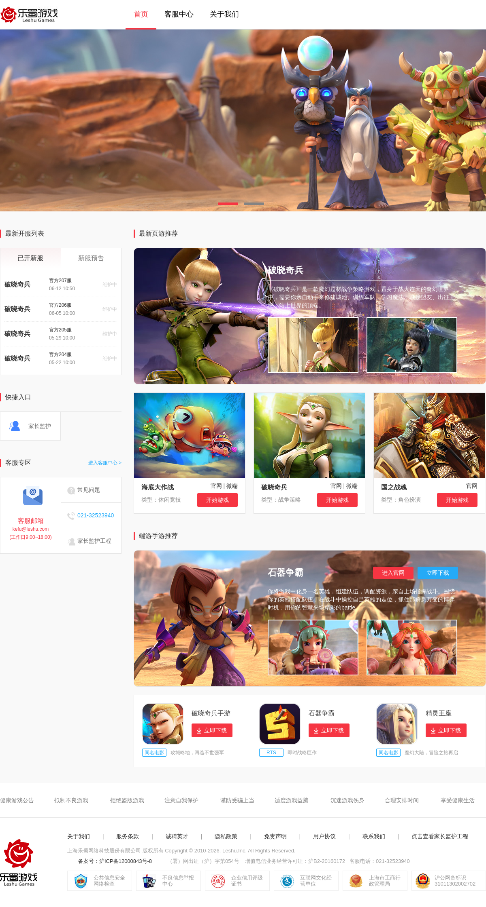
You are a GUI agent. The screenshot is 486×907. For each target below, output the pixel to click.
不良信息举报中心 (178, 881)
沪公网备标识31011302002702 (455, 881)
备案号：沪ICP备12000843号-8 (115, 861)
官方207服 (60, 280)
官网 (216, 486)
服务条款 (127, 836)
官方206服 (60, 305)
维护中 (109, 284)
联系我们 (373, 836)
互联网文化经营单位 (316, 881)
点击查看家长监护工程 (439, 836)
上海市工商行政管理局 (385, 881)
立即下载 (437, 573)
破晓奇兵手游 (211, 713)
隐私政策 (226, 836)
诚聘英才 (177, 836)
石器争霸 (322, 713)
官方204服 (60, 354)
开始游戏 (217, 500)
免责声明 (275, 836)
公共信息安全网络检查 (109, 881)
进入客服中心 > (105, 463)
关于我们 (224, 14)
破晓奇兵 (17, 284)
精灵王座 (439, 713)
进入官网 (393, 573)
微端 (232, 486)
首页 (141, 14)
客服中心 (179, 14)
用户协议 (324, 836)
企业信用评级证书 (247, 881)
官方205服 (60, 330)
